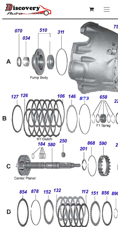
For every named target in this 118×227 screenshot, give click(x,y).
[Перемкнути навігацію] (106, 9)
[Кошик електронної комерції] (91, 9)
